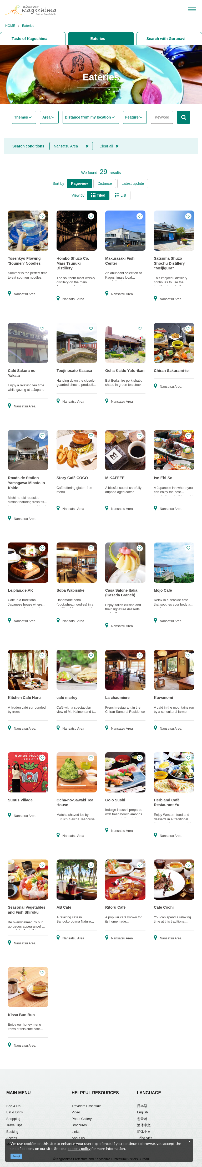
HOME (10, 26)
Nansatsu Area (71, 146)
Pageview (79, 183)
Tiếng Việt (144, 1138)
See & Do (13, 1106)
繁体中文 (144, 1125)
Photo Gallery (82, 1119)
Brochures (79, 1125)
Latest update (133, 183)
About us (78, 1138)
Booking (12, 1132)
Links (75, 1132)
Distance (105, 183)
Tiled (98, 195)
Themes (21, 117)
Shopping (13, 1119)
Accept (16, 1156)
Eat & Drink (14, 1112)
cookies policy (79, 1148)
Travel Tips (14, 1125)
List (120, 195)
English (142, 1112)
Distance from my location (88, 117)
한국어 (142, 1119)
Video (76, 1112)
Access (11, 1138)
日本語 (142, 1106)
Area (46, 117)
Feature (132, 117)
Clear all (108, 146)
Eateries (28, 26)
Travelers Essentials (86, 1106)
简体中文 (144, 1132)
